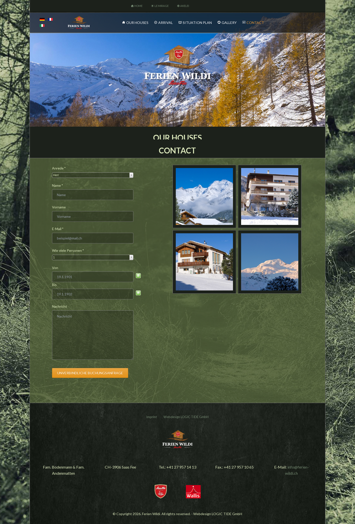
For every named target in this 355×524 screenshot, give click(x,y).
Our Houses (137, 22)
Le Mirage (162, 5)
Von (55, 268)
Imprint (151, 417)
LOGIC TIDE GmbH (195, 417)
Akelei (184, 5)
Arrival (165, 22)
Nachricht (59, 306)
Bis (54, 285)
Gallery (229, 22)
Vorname (59, 207)
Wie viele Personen (68, 250)
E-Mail (60, 229)
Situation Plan (197, 22)
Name (60, 185)
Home (138, 5)
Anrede (60, 168)
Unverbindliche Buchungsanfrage (90, 373)
